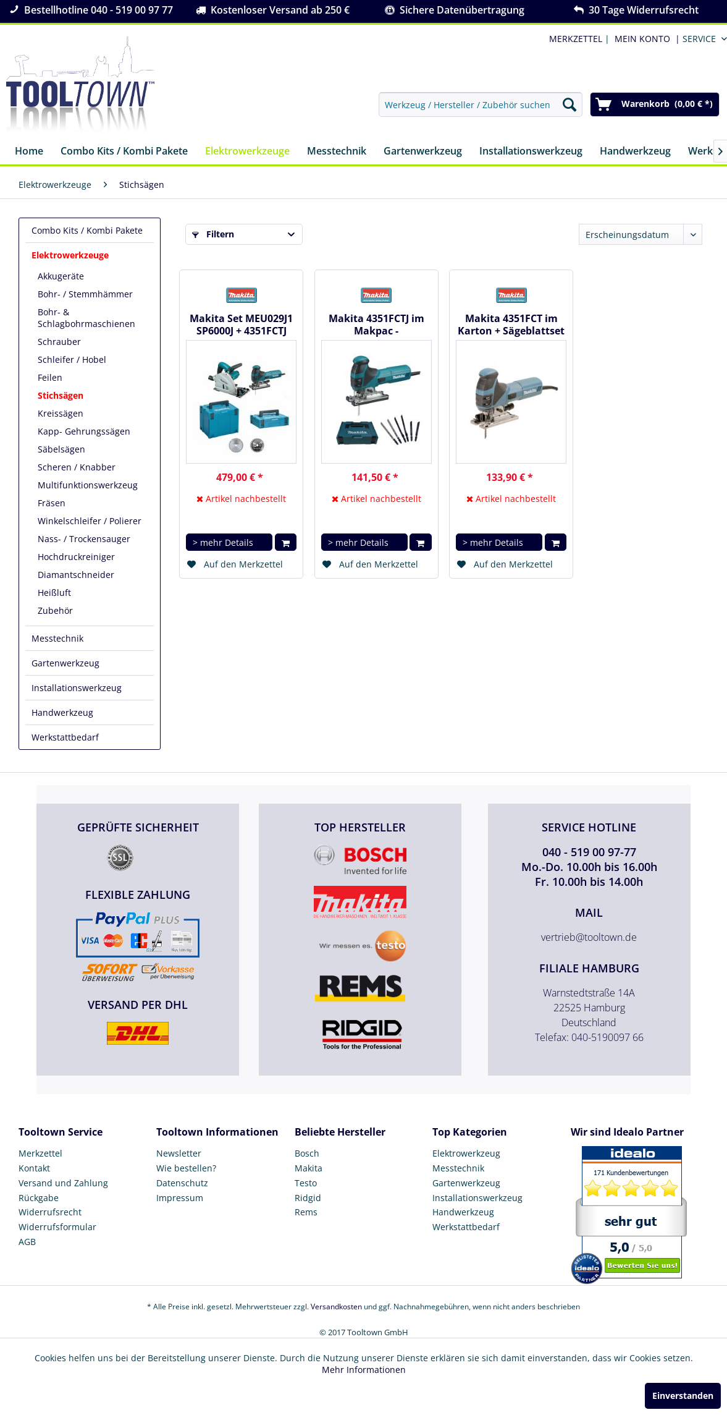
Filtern (213, 234)
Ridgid (308, 1198)
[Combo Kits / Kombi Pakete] (124, 151)
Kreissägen (60, 413)
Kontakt (34, 1168)
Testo (306, 1183)
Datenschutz (182, 1183)
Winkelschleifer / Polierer (89, 521)
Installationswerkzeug (77, 688)
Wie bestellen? (186, 1168)
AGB (27, 1241)
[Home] (29, 151)
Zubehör (55, 610)
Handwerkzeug (62, 712)
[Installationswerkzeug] (531, 151)
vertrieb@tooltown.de (589, 937)
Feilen (50, 377)
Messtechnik (57, 638)
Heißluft (54, 592)
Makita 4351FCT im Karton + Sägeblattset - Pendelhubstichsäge (511, 324)
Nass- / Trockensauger (84, 539)
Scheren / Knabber (77, 467)
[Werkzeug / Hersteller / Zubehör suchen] (480, 104)
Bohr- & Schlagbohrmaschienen (86, 317)
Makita (308, 1168)
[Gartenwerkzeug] (423, 151)
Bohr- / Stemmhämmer (85, 294)
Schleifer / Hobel (72, 359)
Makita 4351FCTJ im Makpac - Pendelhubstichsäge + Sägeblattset (376, 324)
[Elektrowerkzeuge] (247, 151)
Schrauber (59, 341)
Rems (306, 1212)
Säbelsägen (61, 449)
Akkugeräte (61, 276)
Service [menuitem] (699, 39)
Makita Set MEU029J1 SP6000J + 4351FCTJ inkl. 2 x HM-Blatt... (241, 324)
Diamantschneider (76, 574)
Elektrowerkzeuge (70, 255)
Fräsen (51, 503)
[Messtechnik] (336, 151)
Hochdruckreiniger (76, 557)
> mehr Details (223, 542)
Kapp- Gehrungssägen (84, 431)
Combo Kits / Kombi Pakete (87, 230)
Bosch (307, 1153)
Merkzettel (40, 1153)
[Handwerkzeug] (635, 151)
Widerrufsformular (57, 1227)
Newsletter (178, 1153)
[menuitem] (645, 38)
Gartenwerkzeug (65, 663)
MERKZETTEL (576, 39)
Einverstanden (682, 1395)
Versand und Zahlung (63, 1183)
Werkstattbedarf (65, 737)
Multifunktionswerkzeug (88, 485)
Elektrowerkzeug (466, 1153)
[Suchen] (569, 104)
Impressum (179, 1198)
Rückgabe (39, 1198)
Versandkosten (336, 1306)
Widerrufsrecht (50, 1212)
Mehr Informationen (364, 1369)
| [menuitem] (578, 39)
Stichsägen (60, 395)
